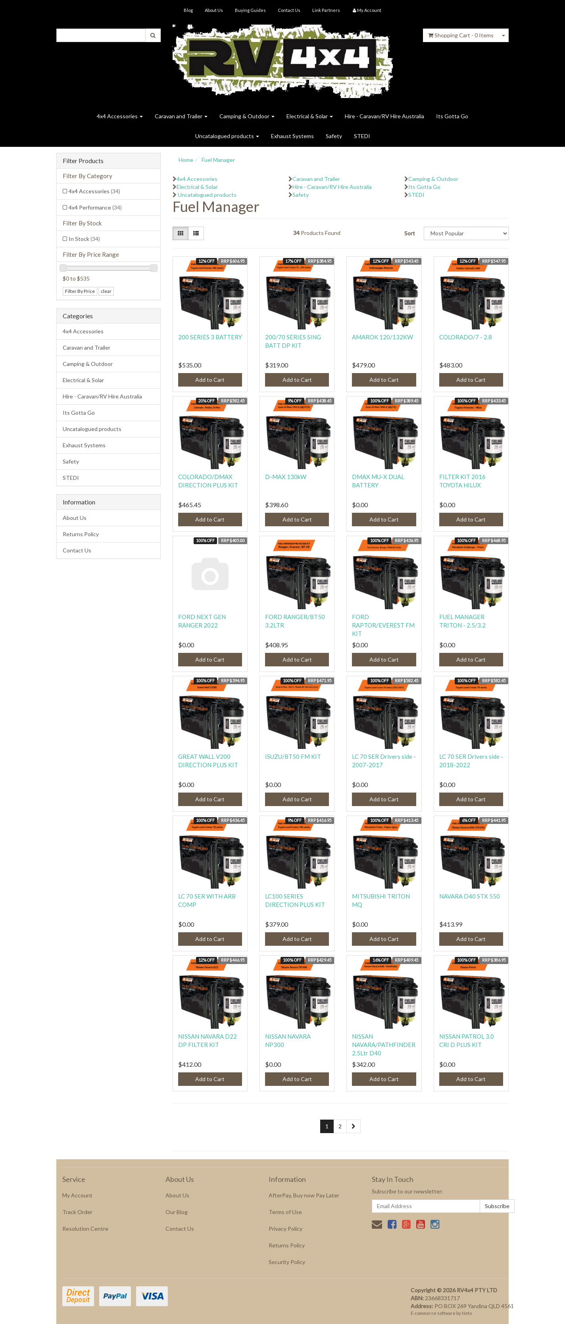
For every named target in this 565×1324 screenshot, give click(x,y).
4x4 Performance (95, 207)
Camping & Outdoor (247, 116)
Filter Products (83, 160)
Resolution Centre (85, 1228)
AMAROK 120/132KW (382, 337)
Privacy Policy (285, 1228)
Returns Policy (81, 534)
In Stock (84, 238)
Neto (467, 1313)
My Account (77, 1195)
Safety (334, 136)
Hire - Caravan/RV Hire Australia (384, 116)
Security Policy (287, 1262)
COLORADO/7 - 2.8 (465, 337)
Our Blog (176, 1212)
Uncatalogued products (227, 136)
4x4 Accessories (120, 116)
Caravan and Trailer (181, 116)
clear (106, 291)
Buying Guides (250, 10)
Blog (188, 10)
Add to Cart (210, 379)
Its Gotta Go (452, 116)
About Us (214, 10)
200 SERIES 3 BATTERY (210, 337)
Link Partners (326, 10)
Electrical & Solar (309, 116)
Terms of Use (285, 1212)
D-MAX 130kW (285, 476)
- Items (461, 35)
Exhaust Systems (292, 136)
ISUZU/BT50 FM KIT (293, 756)
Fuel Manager (218, 159)
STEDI (362, 136)
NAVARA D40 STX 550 (469, 896)
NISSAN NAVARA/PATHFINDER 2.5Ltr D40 (383, 1045)
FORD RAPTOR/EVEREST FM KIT (383, 625)
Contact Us (289, 10)
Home (186, 159)
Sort (409, 233)
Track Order (77, 1212)
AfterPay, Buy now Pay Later (304, 1195)
